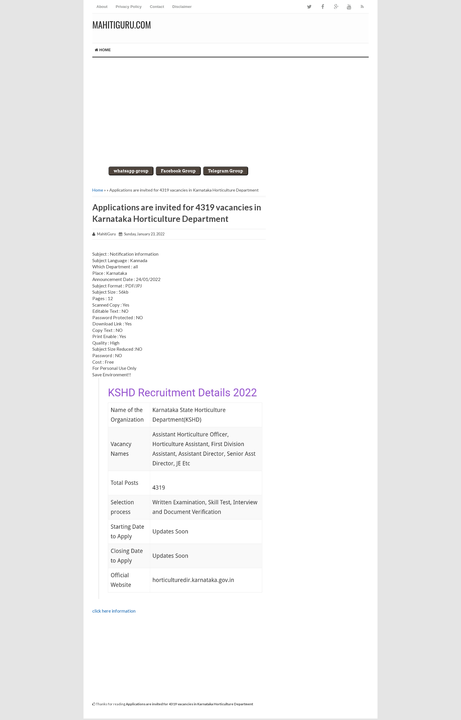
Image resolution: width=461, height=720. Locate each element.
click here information (114, 610)
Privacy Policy (129, 6)
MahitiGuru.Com (121, 24)
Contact (157, 6)
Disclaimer (182, 6)
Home (103, 50)
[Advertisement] (230, 107)
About (102, 6)
